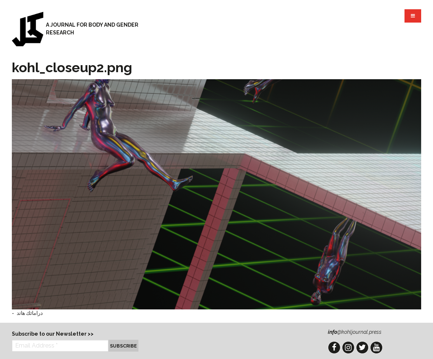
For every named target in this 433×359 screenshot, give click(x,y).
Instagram (348, 347)
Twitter (362, 347)
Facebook (334, 347)
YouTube (376, 347)
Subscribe (123, 346)
